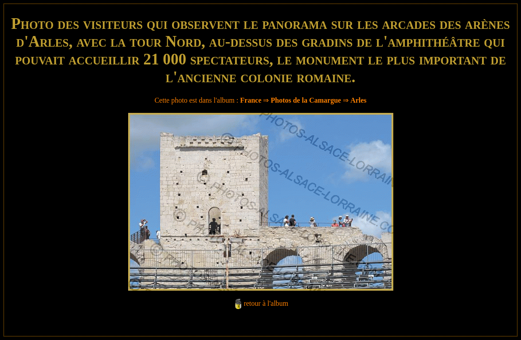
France (251, 100)
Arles (358, 100)
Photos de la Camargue (305, 100)
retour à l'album (266, 303)
